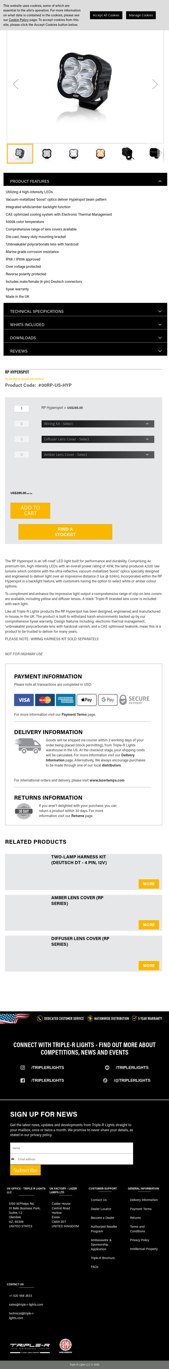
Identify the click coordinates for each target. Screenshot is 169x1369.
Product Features (29, 181)
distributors (111, 765)
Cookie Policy (19, 19)
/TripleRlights (47, 1067)
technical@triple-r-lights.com (21, 1315)
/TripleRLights (132, 1067)
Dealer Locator (101, 1209)
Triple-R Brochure (103, 1258)
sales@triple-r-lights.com (26, 1304)
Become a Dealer (102, 1218)
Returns (77, 815)
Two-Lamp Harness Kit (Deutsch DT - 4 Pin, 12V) (79, 859)
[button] (15, 84)
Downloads (23, 337)
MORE (149, 883)
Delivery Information (144, 1200)
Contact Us (99, 1200)
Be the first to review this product (24, 378)
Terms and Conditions (137, 1228)
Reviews (19, 351)
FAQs (94, 1267)
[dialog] (84, 15)
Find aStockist (65, 531)
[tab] (85, 179)
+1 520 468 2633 (20, 1295)
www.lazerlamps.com (107, 780)
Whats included (27, 324)
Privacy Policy (139, 1240)
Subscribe (25, 1170)
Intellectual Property (144, 1249)
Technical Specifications (37, 311)
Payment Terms (74, 714)
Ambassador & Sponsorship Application (101, 1244)
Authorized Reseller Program (104, 1228)
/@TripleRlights (132, 1080)
